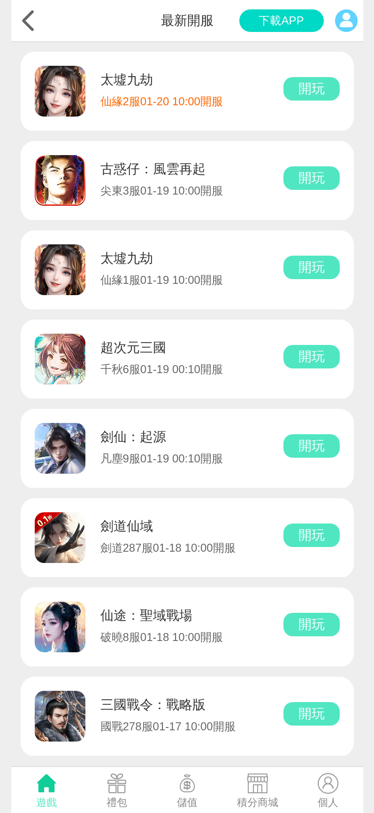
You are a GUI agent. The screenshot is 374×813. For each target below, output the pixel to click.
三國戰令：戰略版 (153, 704)
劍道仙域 (126, 526)
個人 (328, 802)
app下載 (281, 20)
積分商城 (257, 802)
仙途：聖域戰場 (146, 615)
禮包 (117, 802)
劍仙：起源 (133, 437)
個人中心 (346, 20)
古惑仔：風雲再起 (153, 169)
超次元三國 (133, 347)
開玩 (311, 88)
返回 (28, 20)
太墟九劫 (126, 79)
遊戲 (46, 802)
